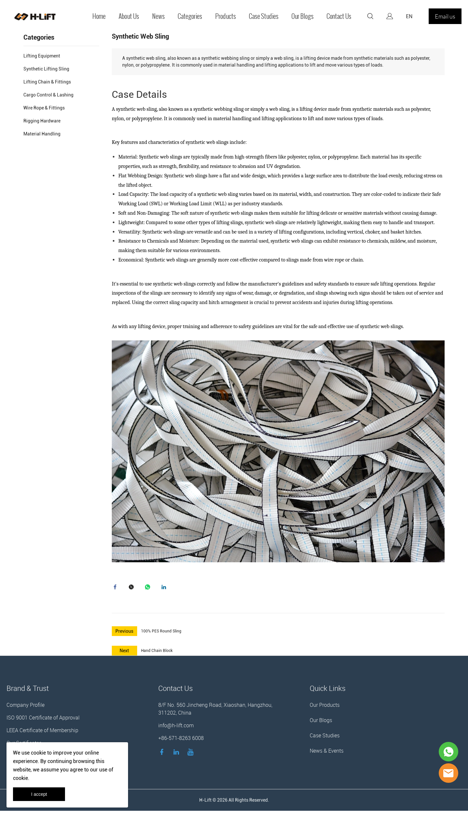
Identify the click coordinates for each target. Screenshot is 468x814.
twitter (133, 588)
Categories (190, 16)
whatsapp (149, 588)
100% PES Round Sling (161, 634)
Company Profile (25, 708)
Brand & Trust (27, 691)
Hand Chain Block (157, 654)
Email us (445, 16)
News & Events (327, 753)
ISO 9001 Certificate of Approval (43, 720)
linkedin (165, 588)
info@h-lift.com (176, 728)
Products (225, 16)
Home (99, 16)
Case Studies (264, 16)
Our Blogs (303, 16)
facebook (117, 588)
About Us (129, 16)
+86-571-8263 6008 (181, 741)
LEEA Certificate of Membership (42, 733)
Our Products (325, 708)
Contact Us (339, 16)
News (158, 16)
